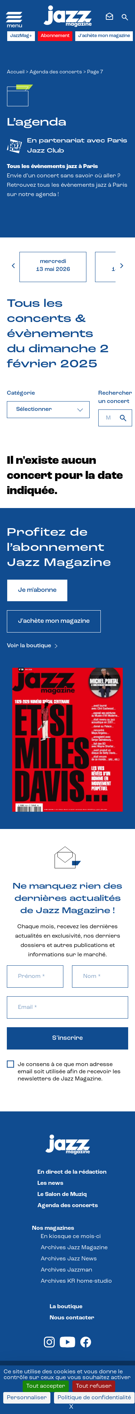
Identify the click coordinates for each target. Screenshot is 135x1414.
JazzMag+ (21, 35)
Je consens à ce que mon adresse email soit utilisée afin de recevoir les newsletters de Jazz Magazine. (64, 1071)
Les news (50, 1183)
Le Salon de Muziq (62, 1194)
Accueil (15, 72)
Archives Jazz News (69, 1259)
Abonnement (55, 35)
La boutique (66, 1307)
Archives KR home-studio (76, 1281)
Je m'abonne (37, 590)
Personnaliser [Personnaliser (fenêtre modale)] (27, 1398)
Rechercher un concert (115, 397)
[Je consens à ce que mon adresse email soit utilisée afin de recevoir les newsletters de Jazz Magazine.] (10, 1064)
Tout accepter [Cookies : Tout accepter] (45, 1386)
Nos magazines (53, 1228)
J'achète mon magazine (104, 35)
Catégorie (21, 393)
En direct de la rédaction (72, 1172)
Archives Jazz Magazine (74, 1248)
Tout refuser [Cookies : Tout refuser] (94, 1386)
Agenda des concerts (56, 72)
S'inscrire (67, 1038)
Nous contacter (72, 1318)
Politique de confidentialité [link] (94, 1398)
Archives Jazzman (66, 1270)
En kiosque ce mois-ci (71, 1236)
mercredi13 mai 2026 (53, 265)
